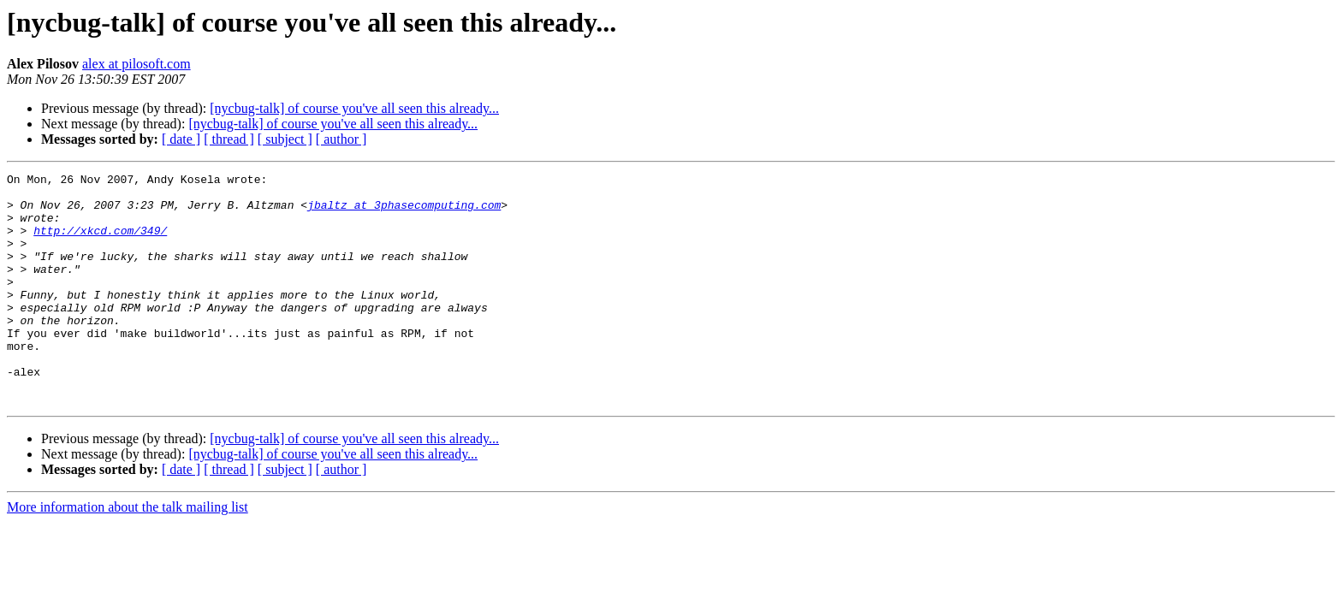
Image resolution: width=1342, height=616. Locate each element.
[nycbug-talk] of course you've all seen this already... (354, 108)
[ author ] (341, 139)
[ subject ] (285, 139)
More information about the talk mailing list (127, 553)
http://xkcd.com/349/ (100, 243)
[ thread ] (229, 139)
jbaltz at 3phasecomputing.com (404, 212)
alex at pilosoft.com (136, 63)
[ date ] (181, 139)
